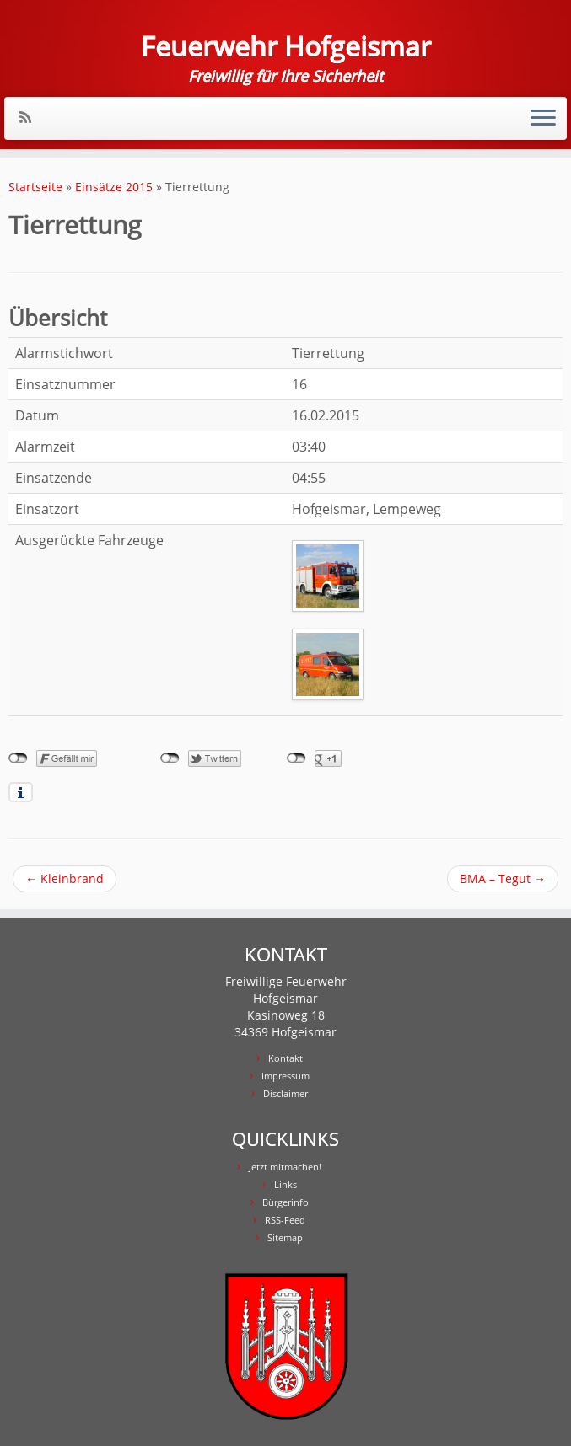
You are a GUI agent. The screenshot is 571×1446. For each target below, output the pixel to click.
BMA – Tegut (503, 878)
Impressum (285, 1075)
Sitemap (285, 1237)
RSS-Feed (285, 1219)
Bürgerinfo (285, 1202)
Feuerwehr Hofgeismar (286, 46)
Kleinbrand (64, 878)
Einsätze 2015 (114, 187)
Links (285, 1184)
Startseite (35, 187)
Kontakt (285, 1058)
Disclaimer (285, 1093)
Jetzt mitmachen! (285, 1166)
